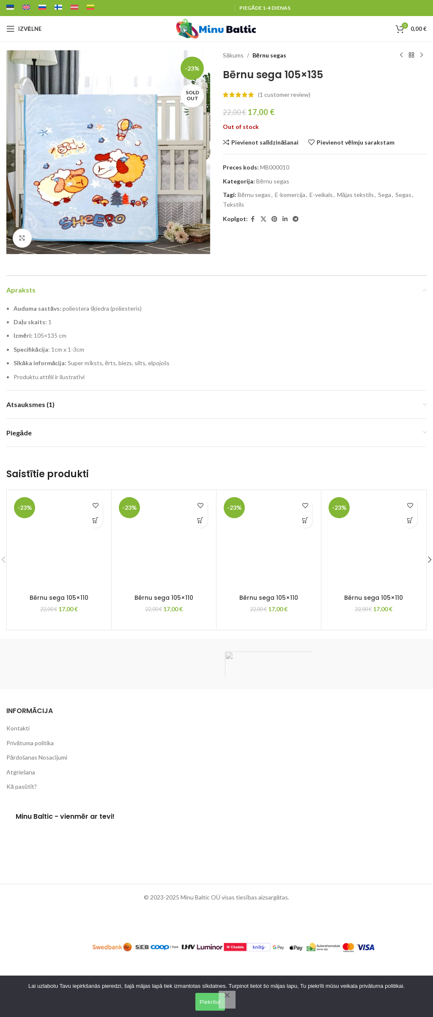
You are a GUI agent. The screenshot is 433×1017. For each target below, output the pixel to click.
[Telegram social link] (295, 219)
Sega (384, 194)
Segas (403, 194)
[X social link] (263, 219)
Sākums (233, 55)
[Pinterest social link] (274, 219)
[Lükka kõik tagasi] (227, 1000)
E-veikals (321, 194)
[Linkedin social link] (285, 219)
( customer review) (284, 94)
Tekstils (233, 204)
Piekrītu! (210, 1002)
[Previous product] (401, 55)
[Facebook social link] (253, 219)
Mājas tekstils (355, 194)
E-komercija (290, 194)
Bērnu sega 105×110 (59, 597)
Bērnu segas (269, 55)
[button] (95, 520)
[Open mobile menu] (24, 28)
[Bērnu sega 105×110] (59, 542)
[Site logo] (216, 28)
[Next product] (422, 55)
